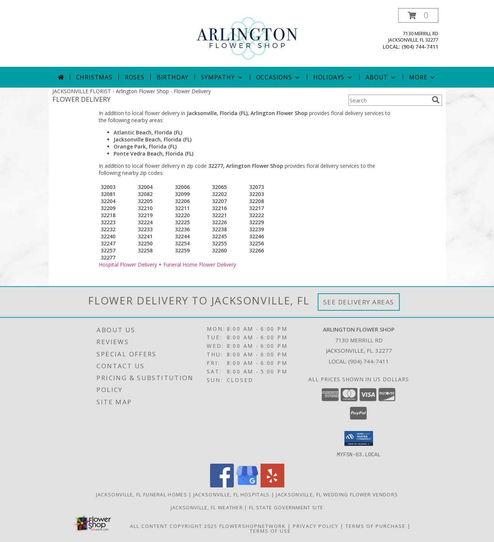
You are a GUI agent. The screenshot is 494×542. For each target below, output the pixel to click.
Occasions (278, 77)
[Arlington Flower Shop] (247, 36)
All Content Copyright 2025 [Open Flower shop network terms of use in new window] (173, 525)
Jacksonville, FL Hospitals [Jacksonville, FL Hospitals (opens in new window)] (231, 494)
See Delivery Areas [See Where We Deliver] (358, 302)
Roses (134, 77)
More (422, 77)
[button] (418, 15)
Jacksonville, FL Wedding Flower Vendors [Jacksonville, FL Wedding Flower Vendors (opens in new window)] (337, 494)
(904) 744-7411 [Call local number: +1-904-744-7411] (420, 46)
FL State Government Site (286, 507)
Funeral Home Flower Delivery (199, 264)
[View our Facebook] (222, 485)
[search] (436, 100)
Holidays (333, 77)
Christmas (94, 77)
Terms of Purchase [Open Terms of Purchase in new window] (376, 525)
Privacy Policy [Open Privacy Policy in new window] (315, 525)
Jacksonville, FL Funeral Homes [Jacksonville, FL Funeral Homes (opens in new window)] (141, 494)
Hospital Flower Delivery (128, 264)
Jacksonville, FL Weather (207, 507)
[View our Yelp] (272, 485)
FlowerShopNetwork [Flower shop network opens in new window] (252, 525)
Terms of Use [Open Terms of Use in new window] (270, 530)
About (381, 77)
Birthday (173, 77)
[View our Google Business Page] (247, 485)
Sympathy (222, 77)
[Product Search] (388, 100)
